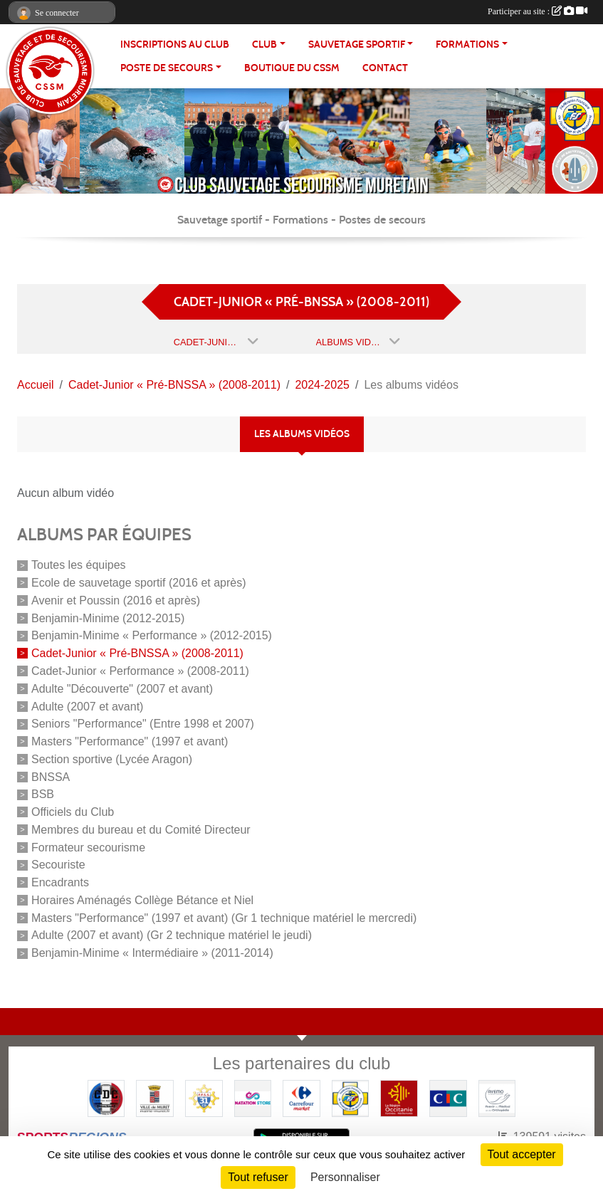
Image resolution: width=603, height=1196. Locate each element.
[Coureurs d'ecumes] (106, 1097)
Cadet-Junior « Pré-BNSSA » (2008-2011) (137, 653)
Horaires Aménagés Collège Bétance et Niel (142, 900)
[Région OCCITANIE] (399, 1097)
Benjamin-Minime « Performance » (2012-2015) (151, 635)
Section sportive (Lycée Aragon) (111, 759)
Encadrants (60, 882)
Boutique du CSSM (292, 68)
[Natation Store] (253, 1097)
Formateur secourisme (88, 847)
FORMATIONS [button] (467, 44)
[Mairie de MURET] (155, 1097)
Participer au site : (537, 11)
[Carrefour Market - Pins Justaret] (301, 1097)
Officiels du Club (72, 812)
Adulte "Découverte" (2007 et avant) (122, 689)
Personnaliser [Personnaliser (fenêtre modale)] (345, 1177)
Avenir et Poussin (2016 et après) (115, 600)
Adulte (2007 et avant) (87, 706)
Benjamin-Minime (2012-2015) (107, 618)
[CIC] (448, 1097)
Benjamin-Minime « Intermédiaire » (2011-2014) (152, 953)
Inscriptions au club (174, 44)
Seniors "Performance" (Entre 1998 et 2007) (142, 724)
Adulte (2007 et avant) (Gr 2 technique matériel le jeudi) (171, 935)
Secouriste (58, 865)
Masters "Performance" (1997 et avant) (129, 741)
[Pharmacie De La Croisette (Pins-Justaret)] (497, 1097)
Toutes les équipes (78, 565)
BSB (42, 794)
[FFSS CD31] (204, 1097)
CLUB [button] (264, 44)
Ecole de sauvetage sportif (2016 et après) (138, 583)
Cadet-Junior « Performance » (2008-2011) (140, 671)
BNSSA (50, 776)
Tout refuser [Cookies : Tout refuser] (258, 1177)
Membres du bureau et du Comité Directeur (141, 830)
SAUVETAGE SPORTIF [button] (356, 44)
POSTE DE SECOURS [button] (166, 68)
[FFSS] (350, 1097)
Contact (385, 68)
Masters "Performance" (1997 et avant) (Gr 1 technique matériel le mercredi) (223, 917)
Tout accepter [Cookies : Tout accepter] (522, 1154)
